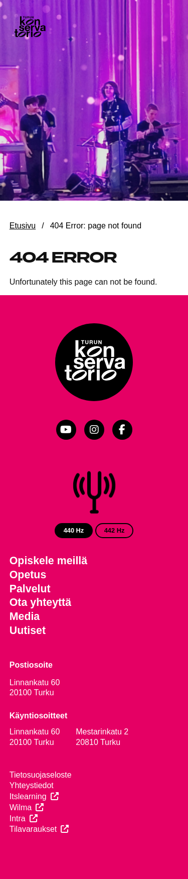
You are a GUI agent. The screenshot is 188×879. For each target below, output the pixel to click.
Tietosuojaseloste (41, 775)
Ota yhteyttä (40, 602)
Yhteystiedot (32, 785)
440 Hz (74, 530)
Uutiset (28, 630)
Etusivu (23, 225)
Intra (18, 818)
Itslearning (28, 796)
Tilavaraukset (33, 829)
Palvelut (30, 589)
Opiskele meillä (48, 561)
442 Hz (114, 530)
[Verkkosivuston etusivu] (30, 28)
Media (25, 616)
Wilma (21, 807)
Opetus (28, 575)
